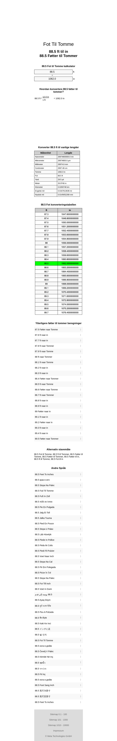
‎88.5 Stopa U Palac (44, 529)
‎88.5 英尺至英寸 (42, 696)
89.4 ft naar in (41, 433)
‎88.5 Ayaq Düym (43, 600)
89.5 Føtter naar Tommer (47, 439)
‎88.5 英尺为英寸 (42, 690)
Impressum (58, 730)
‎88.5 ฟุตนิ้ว (40, 663)
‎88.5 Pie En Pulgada (44, 507)
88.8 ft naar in (41, 400)
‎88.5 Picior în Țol (43, 572)
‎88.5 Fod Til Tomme (44, 491)
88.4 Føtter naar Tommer (47, 378)
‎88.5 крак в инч (42, 480)
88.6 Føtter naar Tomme (46, 389)
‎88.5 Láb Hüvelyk (43, 534)
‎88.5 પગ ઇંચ (40, 668)
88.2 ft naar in (41, 368)
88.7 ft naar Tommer (44, 395)
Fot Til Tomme (58, 44)
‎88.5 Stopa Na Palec (44, 485)
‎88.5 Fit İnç (40, 674)
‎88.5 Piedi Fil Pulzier (44, 551)
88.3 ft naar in (41, 373)
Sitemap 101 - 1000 (58, 720)
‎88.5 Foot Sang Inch (44, 685)
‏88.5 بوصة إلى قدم (43, 594)
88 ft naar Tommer (43, 357)
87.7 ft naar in (41, 340)
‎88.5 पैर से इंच (41, 618)
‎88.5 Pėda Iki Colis (44, 545)
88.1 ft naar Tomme (44, 362)
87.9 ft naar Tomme (44, 351)
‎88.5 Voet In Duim (43, 589)
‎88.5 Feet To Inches (44, 474)
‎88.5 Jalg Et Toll (42, 512)
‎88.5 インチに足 (42, 629)
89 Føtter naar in (43, 411)
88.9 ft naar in (41, 406)
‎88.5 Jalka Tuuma (43, 518)
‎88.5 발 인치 (41, 634)
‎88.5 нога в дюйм (43, 646)
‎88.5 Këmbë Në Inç (44, 657)
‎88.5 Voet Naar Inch (44, 556)
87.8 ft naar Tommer (44, 346)
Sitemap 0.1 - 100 (58, 714)
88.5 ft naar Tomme (44, 384)
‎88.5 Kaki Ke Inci (43, 623)
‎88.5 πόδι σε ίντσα (43, 501)
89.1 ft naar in (41, 417)
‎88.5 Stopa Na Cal (43, 562)
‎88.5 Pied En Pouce (44, 523)
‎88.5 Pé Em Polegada (45, 567)
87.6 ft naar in (41, 335)
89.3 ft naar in (41, 428)
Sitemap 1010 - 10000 (58, 725)
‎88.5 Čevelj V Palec (44, 651)
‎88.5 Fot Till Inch (43, 583)
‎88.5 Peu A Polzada (44, 612)
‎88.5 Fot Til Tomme (44, 640)
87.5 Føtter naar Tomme (46, 329)
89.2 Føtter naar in (43, 422)
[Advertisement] (58, 19)
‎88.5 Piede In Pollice (44, 540)
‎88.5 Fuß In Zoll (42, 496)
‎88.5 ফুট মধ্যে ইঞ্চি (43, 606)
